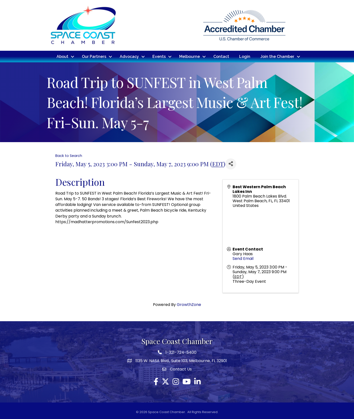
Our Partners (94, 56)
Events (159, 56)
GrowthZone (189, 304)
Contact (221, 56)
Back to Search (68, 155)
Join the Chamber (277, 56)
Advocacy (129, 56)
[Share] (230, 163)
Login (244, 56)
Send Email (243, 258)
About (62, 56)
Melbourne (189, 56)
